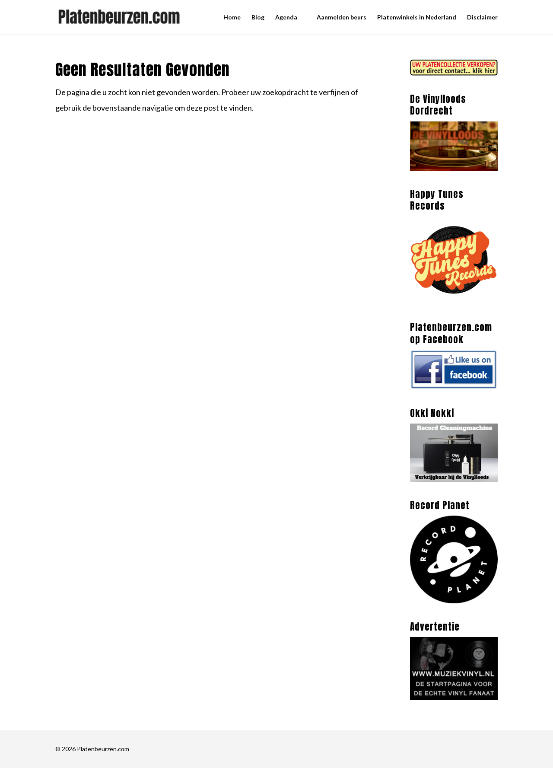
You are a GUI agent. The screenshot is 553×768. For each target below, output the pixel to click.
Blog (257, 17)
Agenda (286, 17)
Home (232, 17)
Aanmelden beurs (341, 17)
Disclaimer (482, 17)
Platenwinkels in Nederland (416, 17)
